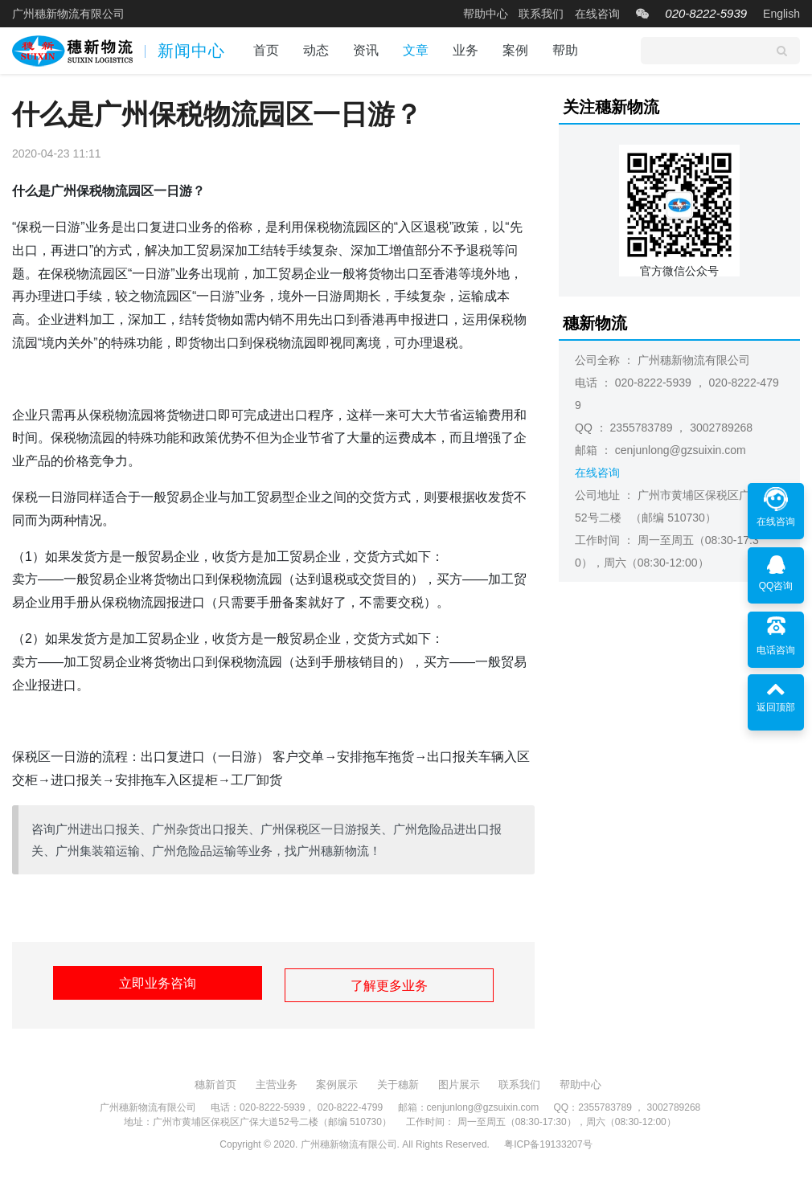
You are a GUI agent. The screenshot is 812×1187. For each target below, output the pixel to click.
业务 (465, 50)
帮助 (565, 50)
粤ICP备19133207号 (548, 1139)
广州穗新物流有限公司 (68, 13)
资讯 (366, 50)
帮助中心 (485, 13)
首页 (266, 50)
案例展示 (337, 1080)
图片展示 (459, 1080)
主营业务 (276, 1080)
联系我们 (541, 13)
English (781, 13)
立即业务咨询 (152, 983)
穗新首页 (215, 1080)
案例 (515, 50)
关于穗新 (398, 1080)
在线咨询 (597, 13)
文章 (416, 50)
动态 (316, 50)
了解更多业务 (394, 983)
